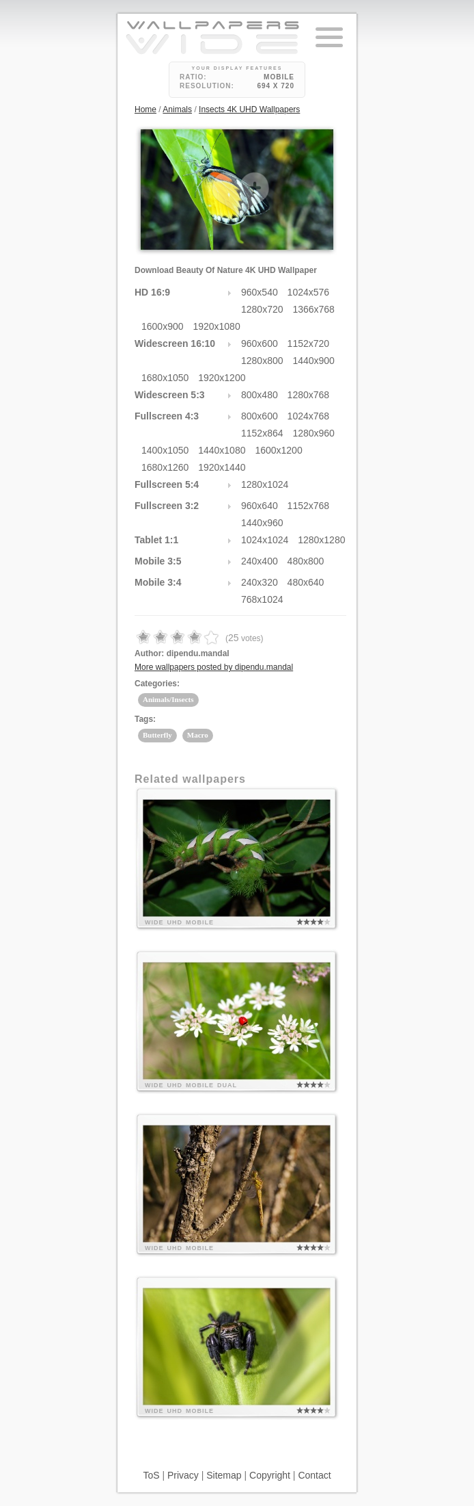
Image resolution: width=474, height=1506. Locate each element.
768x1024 (262, 599)
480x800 (306, 561)
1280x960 (313, 433)
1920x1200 (221, 377)
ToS (151, 1475)
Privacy (183, 1475)
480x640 (306, 582)
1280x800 (262, 360)
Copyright (269, 1475)
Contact (314, 1475)
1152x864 (262, 433)
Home (145, 109)
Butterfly (157, 735)
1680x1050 (165, 377)
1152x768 (309, 505)
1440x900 (313, 360)
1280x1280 (321, 539)
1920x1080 (216, 326)
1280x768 (309, 394)
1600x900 (162, 326)
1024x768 (309, 416)
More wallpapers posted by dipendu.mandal (214, 667)
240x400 (259, 561)
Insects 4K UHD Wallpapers (249, 109)
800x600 (259, 416)
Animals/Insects (168, 699)
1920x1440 (221, 467)
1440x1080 (221, 450)
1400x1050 (165, 450)
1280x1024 (264, 484)
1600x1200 (278, 450)
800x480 (259, 394)
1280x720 (262, 309)
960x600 (259, 343)
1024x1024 (264, 539)
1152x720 (309, 343)
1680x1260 (165, 467)
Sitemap (223, 1475)
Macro (197, 735)
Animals (177, 109)
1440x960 (262, 522)
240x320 (259, 582)
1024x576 (309, 292)
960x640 (259, 505)
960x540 (259, 292)
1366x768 (313, 309)
